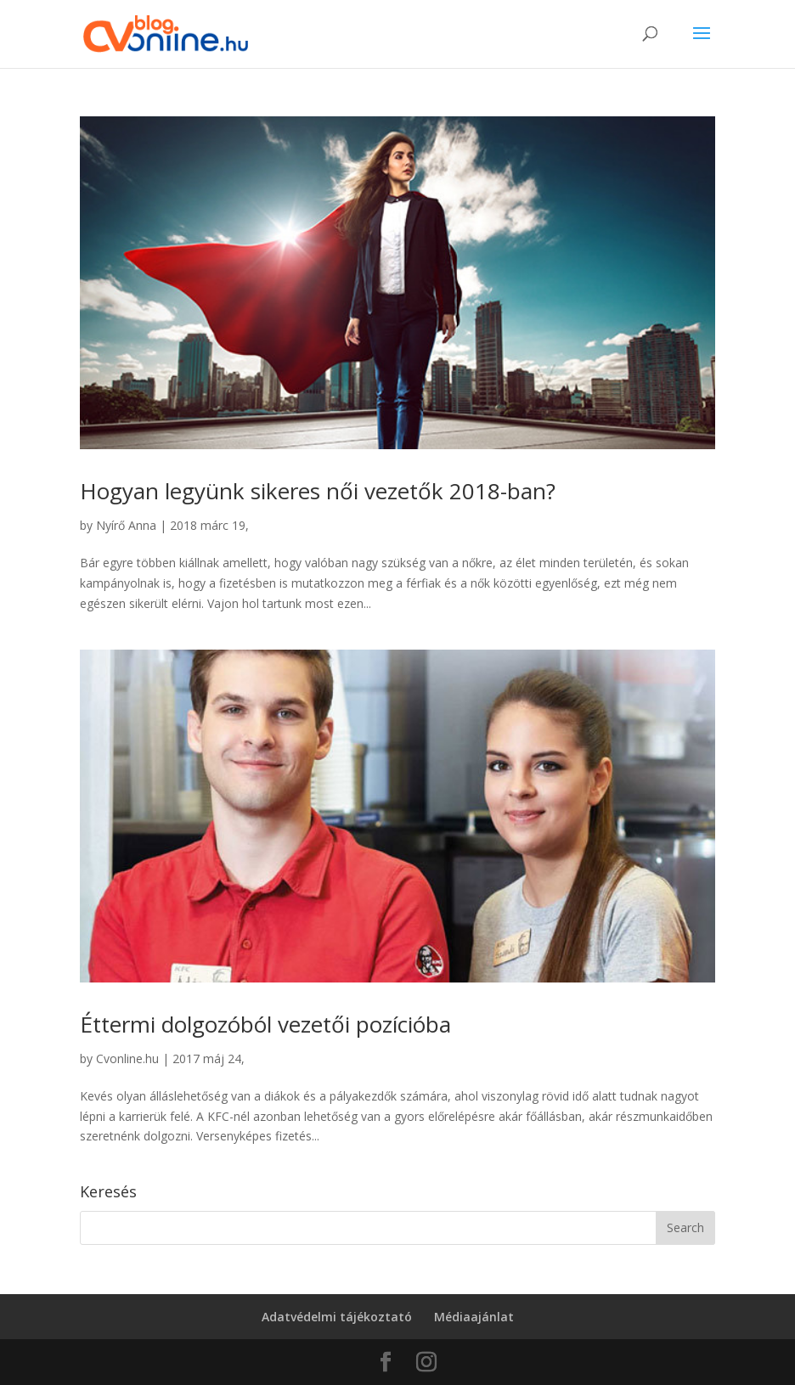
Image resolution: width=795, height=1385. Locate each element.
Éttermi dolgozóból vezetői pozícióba (265, 1024)
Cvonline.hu (127, 1058)
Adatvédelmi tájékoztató (337, 1317)
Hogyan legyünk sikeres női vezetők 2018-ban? (317, 491)
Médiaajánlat (474, 1317)
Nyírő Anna (126, 525)
